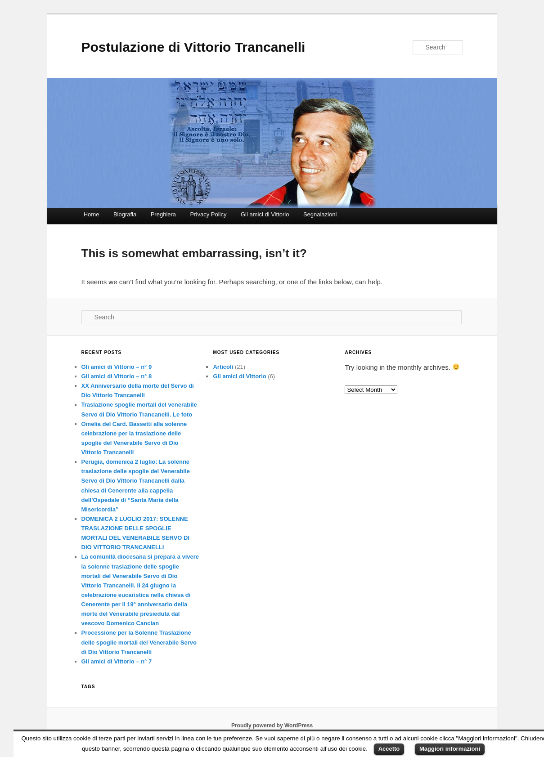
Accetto (389, 748)
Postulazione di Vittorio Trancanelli (193, 47)
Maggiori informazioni (449, 748)
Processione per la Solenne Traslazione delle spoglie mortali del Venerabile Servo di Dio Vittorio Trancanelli (139, 642)
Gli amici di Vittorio (265, 214)
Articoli (223, 366)
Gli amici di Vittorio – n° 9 (116, 366)
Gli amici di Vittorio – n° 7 (116, 661)
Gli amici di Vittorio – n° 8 (116, 376)
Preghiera (163, 214)
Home (91, 214)
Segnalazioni (320, 214)
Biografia (124, 214)
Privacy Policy (208, 214)
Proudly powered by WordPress (272, 725)
